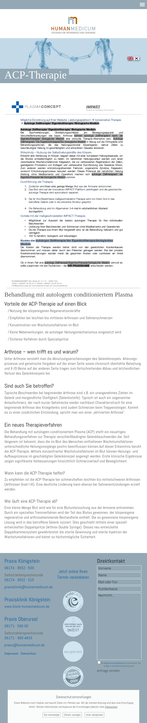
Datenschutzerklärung (114, 663)
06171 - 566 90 (16, 625)
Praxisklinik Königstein (27, 599)
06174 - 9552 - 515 (19, 579)
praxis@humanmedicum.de (24, 645)
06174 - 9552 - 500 (19, 567)
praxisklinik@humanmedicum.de (28, 586)
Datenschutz (28, 653)
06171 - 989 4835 (18, 637)
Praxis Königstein (22, 560)
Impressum (11, 653)
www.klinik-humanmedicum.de (26, 606)
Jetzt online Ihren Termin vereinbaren (73, 574)
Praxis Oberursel (21, 619)
